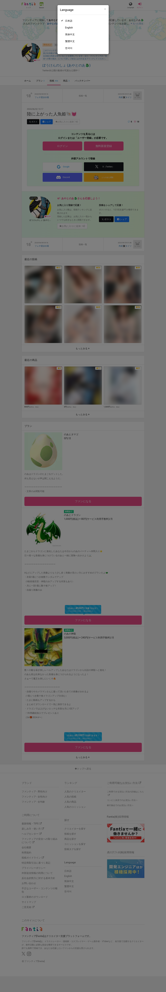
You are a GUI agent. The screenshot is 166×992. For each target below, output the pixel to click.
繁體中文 (70, 41)
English (69, 27)
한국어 (68, 48)
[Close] (105, 9)
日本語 (68, 20)
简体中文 (70, 34)
